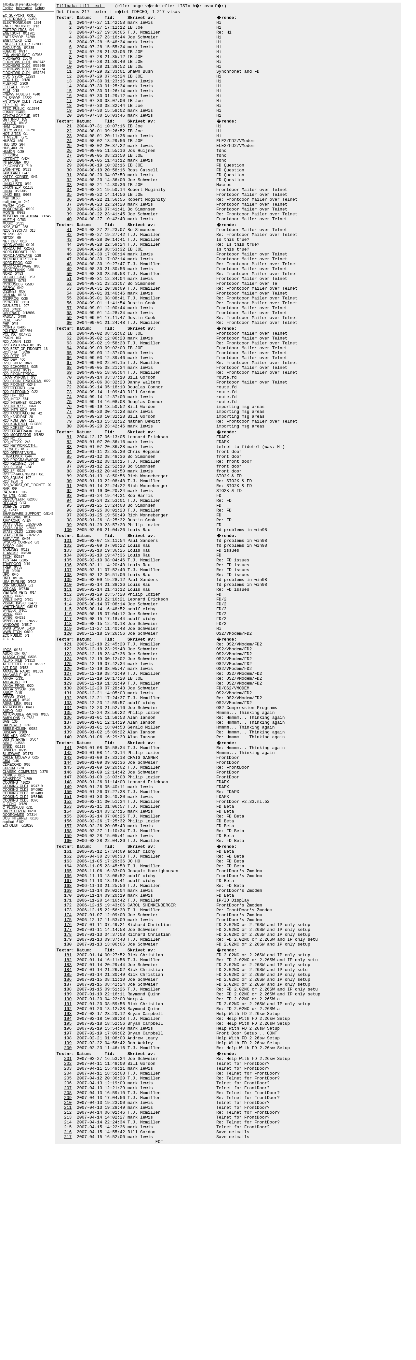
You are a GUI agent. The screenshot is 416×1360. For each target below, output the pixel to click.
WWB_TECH (12, 632)
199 (68, 1237)
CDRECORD (12, 764)
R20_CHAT (11, 352)
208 (68, 1296)
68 (69, 434)
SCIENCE (10, 506)
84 (69, 533)
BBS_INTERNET (15, 739)
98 (69, 615)
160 (68, 997)
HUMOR (9, 151)
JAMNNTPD (11, 169)
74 (69, 469)
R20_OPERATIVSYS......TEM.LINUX (19, 454)
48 (69, 310)
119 (68, 744)
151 (68, 944)
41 (69, 269)
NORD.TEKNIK (14, 270)
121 (68, 762)
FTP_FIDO (10, 105)
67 (69, 428)
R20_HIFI (10, 395)
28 (69, 187)
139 (68, 868)
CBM (6, 761)
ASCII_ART (11, 700)
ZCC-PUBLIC (12, 635)
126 (68, 791)
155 (68, 967)
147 (68, 920)
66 (69, 422)
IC (4, 155)
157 (68, 979)
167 (68, 1044)
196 (68, 1220)
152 (68, 950)
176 (68, 1096)
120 (68, 750)
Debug (40, 8)
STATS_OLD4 (13, 535)
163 (68, 1020)
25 (69, 170)
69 (69, 439)
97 (69, 610)
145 (68, 909)
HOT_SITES (12, 134)
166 (68, 1038)
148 (68, 926)
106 (68, 668)
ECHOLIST (11, 825)
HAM (6, 126)
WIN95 (8, 617)
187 (68, 1167)
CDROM (9, 768)
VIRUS (8, 596)
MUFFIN (9, 220)
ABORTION (11, 653)
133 (68, 832)
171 (68, 1067)
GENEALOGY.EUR (16, 116)
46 (69, 299)
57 (69, 363)
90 (69, 568)
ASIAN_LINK (12, 703)
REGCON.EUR (14, 499)
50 (69, 322)
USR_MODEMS (14, 585)
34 (69, 222)
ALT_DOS (10, 668)
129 (68, 809)
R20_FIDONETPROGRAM (22, 381)
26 (69, 176)
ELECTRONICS (14, 19)
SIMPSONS (11, 521)
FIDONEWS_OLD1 (17, 62)
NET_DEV (10, 241)
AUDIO (8, 711)
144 (68, 903)
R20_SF (9, 470)
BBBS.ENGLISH (14, 729)
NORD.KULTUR (14, 259)
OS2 (6, 309)
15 (69, 105)
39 (69, 252)
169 (68, 1055)
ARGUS (8, 696)
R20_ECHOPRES (16, 367)
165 (68, 1032)
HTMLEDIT (11, 137)
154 (68, 961)
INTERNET (11, 159)
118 (68, 739)
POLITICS (10, 331)
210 (68, 1307)
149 (68, 932)
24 (69, 164)
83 (69, 527)
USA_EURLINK (14, 582)
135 (68, 844)
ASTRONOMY (13, 707)
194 (68, 1208)
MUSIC (8, 223)
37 (69, 240)
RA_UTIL (9, 496)
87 (69, 551)
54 (69, 346)
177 (68, 1102)
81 (69, 516)
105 (68, 662)
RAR (6, 488)
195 (68, 1214)
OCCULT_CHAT (14, 277)
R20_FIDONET (14, 384)
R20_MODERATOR (17, 435)
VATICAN (9, 589)
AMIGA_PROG (13, 685)
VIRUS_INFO (12, 599)
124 (68, 780)
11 (69, 82)
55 (69, 351)
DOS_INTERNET (15, 818)
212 (68, 1319)
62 (69, 398)
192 (68, 1196)
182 (68, 1137)
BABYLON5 (11, 718)
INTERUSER (12, 162)
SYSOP (8, 546)
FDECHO (9, 51)
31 (69, 205)
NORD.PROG (13, 263)
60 (69, 381)
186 (68, 1161)
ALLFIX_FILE (12, 660)
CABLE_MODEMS (16, 757)
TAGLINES (11, 549)
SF (5, 510)
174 (68, 1085)
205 (68, 1278)
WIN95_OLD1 (13, 621)
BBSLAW (9, 732)
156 (68, 973)
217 (68, 1349)
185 (68, 1155)
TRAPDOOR (12, 564)
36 (69, 234)
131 (68, 821)
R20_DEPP (11, 356)
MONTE (8, 212)
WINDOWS (11, 625)
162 (68, 1014)
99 (69, 621)
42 (69, 275)
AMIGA (8, 678)
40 (69, 258)
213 (68, 1325)
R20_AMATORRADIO (18, 345)
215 (68, 1337)
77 (69, 486)
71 (69, 451)
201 (68, 1255)
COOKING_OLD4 (15, 797)
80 (69, 504)
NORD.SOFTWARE (17, 266)
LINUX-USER (12, 184)
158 (68, 985)
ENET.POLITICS (15, 30)
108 (68, 680)
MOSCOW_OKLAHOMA (20, 216)
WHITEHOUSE (14, 607)
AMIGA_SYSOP (14, 689)
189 (68, 1178)
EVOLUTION (12, 48)
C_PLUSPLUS (13, 807)
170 (68, 1061)
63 (69, 404)
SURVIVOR (11, 539)
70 (69, 445)
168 (68, 1049)
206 (68, 1284)
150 (68, 938)
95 (69, 598)
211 (68, 1313)
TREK (7, 567)
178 (68, 1108)
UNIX (6, 578)
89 (69, 563)
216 (68, 1343)
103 (68, 651)
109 (68, 686)
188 (68, 1173)
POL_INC (10, 334)
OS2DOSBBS (13, 284)
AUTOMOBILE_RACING (20, 714)
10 (69, 76)
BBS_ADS (10, 736)
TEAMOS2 (10, 553)
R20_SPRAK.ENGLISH (20, 474)
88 (69, 557)
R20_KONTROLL (15, 424)
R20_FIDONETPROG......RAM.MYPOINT (20, 375)
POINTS (9, 327)
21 (69, 146)
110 (68, 692)
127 (68, 797)
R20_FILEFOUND (16, 392)
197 (68, 1225)
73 (69, 463)
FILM (6, 91)
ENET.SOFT (11, 33)
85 (69, 539)
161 (68, 1008)
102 (68, 645)
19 (69, 129)
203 (68, 1266)
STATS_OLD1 (13, 524)
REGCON (10, 503)
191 (68, 1190)
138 (68, 862)
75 (69, 475)
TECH (7, 556)
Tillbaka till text (81, 5)
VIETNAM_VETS (15, 592)
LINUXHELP (11, 187)
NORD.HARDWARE (17, 255)
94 (69, 592)
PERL (7, 320)
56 (69, 357)
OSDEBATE (11, 313)
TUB (6, 571)
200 (68, 1243)
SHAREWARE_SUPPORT (22, 513)
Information (24, 8)
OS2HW (9, 288)
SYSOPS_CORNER (17, 542)
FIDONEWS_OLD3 (17, 69)
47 (69, 305)
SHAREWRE (12, 517)
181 (68, 1132)
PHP (6, 324)
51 (69, 328)
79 (69, 498)
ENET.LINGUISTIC (16, 26)
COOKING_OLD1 (15, 786)
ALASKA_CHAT (14, 657)
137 (68, 856)
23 (69, 158)
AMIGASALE (12, 675)
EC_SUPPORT (13, 15)
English (8, 8)
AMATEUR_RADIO (16, 671)
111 (68, 698)
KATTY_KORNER (16, 177)
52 (69, 334)
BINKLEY (9, 750)
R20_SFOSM (12, 467)
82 (69, 522)
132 (68, 827)
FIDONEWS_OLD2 (17, 65)
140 (68, 873)
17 (69, 117)
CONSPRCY (12, 779)
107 (68, 674)
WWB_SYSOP (13, 628)
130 (68, 815)
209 (68, 1302)
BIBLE (7, 743)
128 (68, 803)
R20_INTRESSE (15, 406)
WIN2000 (9, 610)
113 (68, 709)
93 (69, 586)
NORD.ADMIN (13, 245)
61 (69, 393)
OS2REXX (10, 302)
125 (68, 786)
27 (69, 181)
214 (68, 1331)
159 (68, 991)
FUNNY (8, 112)
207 (68, 1290)
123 (68, 774)
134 (68, 838)
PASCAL (9, 316)
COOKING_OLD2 (15, 789)
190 (68, 1184)
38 (69, 246)
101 (68, 639)
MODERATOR (13, 209)
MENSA (8, 205)
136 (68, 850)
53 (69, 340)
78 (69, 492)
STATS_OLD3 (13, 531)
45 (69, 293)
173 (68, 1079)
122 (68, 768)
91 (69, 574)
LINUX (7, 191)
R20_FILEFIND (14, 388)
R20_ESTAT (11, 370)
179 (68, 1114)
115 (68, 721)
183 (68, 1143)
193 (68, 1202)
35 (69, 228)
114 (68, 715)
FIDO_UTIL (11, 80)
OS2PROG (11, 298)
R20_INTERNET (15, 402)
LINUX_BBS (11, 194)
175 (68, 1090)
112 (68, 703)
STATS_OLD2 (13, 528)
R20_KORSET (13, 427)
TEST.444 (10, 560)
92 (69, 580)
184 (68, 1149)
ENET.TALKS (12, 40)
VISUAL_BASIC (14, 603)
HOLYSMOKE (13, 130)
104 (68, 656)
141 (68, 885)
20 (69, 134)
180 (68, 1120)
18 (69, 123)
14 (69, 99)
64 (69, 410)
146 (68, 915)
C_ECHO (9, 804)
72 (69, 457)
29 (69, 193)
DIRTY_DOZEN (14, 811)
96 (69, 604)
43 (69, 281)
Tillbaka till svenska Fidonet (22, 4)
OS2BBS (9, 280)
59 (69, 375)
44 (69, 287)
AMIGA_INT (11, 682)
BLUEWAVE (11, 754)
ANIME (8, 693)
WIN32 (8, 614)
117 (68, 733)
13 (69, 93)
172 (68, 1073)
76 (69, 481)
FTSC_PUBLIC (14, 108)
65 (69, 416)
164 (68, 1026)
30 (69, 199)
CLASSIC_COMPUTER (20, 772)
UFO (6, 574)
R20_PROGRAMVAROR (20, 460)
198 (68, 1231)
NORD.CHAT (12, 248)
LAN (6, 180)
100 (68, 627)
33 (69, 217)
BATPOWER (12, 725)
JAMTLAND (11, 173)
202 (68, 1261)
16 (69, 111)
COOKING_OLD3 (15, 793)
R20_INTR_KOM (15, 410)
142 (68, 891)
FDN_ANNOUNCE (16, 55)
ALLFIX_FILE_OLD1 (18, 664)
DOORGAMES (13, 815)
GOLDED (9, 123)
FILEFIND (10, 83)
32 (69, 211)
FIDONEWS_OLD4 (17, 73)
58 (69, 369)
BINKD (8, 746)
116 (68, 727)
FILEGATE (10, 87)
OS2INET (10, 291)
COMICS (9, 775)
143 (68, 897)
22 (69, 152)
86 (69, 545)
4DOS (7, 650)
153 (68, 956)
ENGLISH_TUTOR (16, 44)
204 (68, 1272)
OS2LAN (9, 295)
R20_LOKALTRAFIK (17, 431)
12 (69, 88)
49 (69, 316)
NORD (7, 273)
